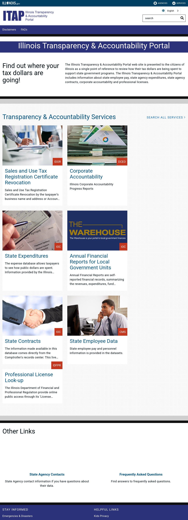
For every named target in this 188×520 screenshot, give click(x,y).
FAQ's (24, 29)
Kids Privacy (101, 516)
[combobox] (173, 11)
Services (179, 3)
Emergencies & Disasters (17, 516)
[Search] (164, 18)
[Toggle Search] (182, 18)
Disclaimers (9, 29)
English (170, 11)
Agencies (160, 3)
